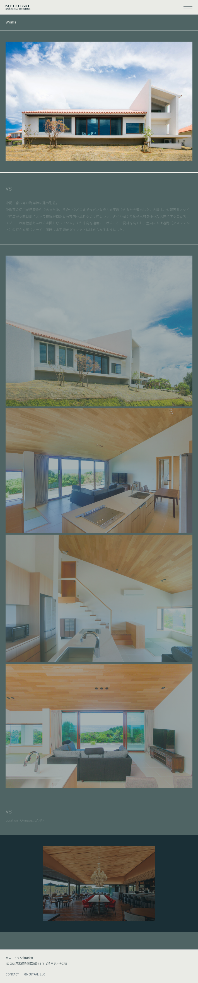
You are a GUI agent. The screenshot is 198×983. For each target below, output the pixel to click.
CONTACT (12, 974)
